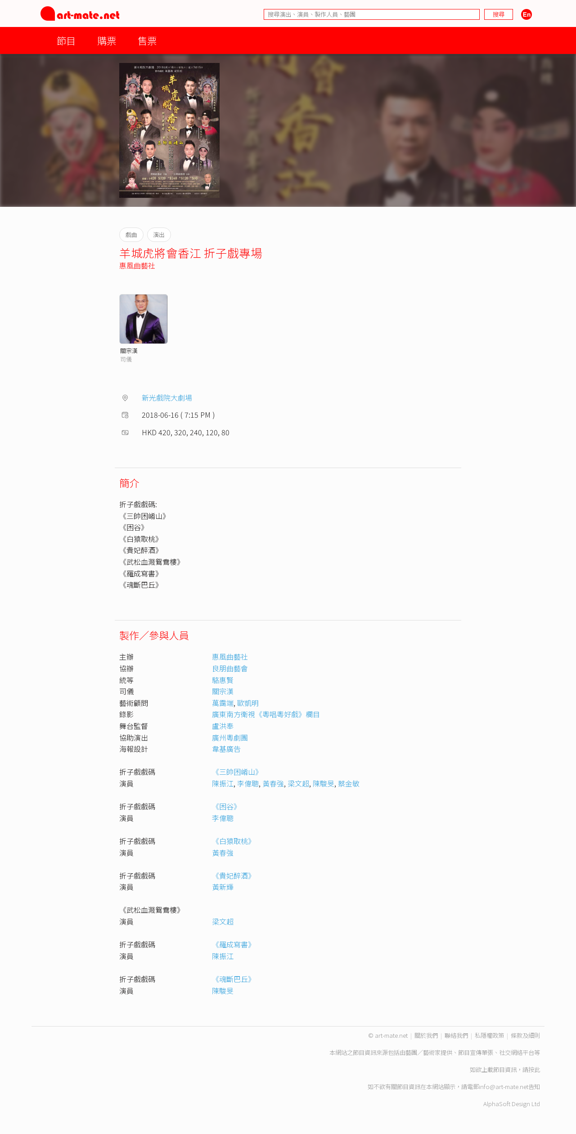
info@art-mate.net (503, 1086)
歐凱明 (248, 702)
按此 (534, 1069)
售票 (147, 40)
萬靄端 (223, 702)
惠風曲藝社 (137, 265)
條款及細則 (525, 1035)
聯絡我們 (456, 1035)
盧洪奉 (223, 725)
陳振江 (223, 783)
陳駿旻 (323, 783)
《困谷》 (226, 806)
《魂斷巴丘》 (233, 978)
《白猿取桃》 (233, 840)
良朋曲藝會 (230, 668)
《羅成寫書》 (233, 944)
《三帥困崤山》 (237, 771)
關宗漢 (129, 350)
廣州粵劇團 (230, 737)
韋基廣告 (226, 748)
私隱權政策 (489, 1035)
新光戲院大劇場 (167, 397)
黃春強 (273, 783)
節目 (66, 40)
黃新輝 (223, 886)
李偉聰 (248, 783)
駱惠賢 (223, 679)
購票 (106, 40)
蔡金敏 (349, 783)
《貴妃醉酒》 (233, 875)
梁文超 (298, 783)
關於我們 (426, 1035)
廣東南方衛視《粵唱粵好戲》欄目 (266, 714)
